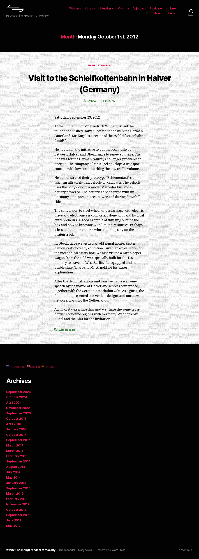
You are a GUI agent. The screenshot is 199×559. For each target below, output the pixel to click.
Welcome (75, 8)
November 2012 (18, 504)
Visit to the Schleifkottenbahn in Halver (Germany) (99, 83)
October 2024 (17, 397)
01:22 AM (110, 101)
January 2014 (17, 483)
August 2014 (16, 467)
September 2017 (19, 440)
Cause (89, 8)
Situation (105, 8)
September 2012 (19, 515)
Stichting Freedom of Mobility (36, 550)
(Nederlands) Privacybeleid (77, 550)
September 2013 (19, 488)
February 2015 (17, 456)
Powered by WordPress (112, 550)
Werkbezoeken (67, 330)
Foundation (153, 13)
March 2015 (15, 451)
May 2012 (13, 526)
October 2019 (17, 419)
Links (173, 8)
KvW (93, 101)
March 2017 (15, 446)
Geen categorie (99, 65)
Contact (172, 13)
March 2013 (15, 494)
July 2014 (14, 472)
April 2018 (14, 424)
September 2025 (19, 392)
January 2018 (17, 429)
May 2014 (13, 478)
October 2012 (17, 510)
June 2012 (14, 521)
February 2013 (17, 499)
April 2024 (14, 403)
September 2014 (19, 462)
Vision (121, 8)
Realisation (156, 8)
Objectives (139, 8)
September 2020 (19, 413)
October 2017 (17, 435)
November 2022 (18, 408)
